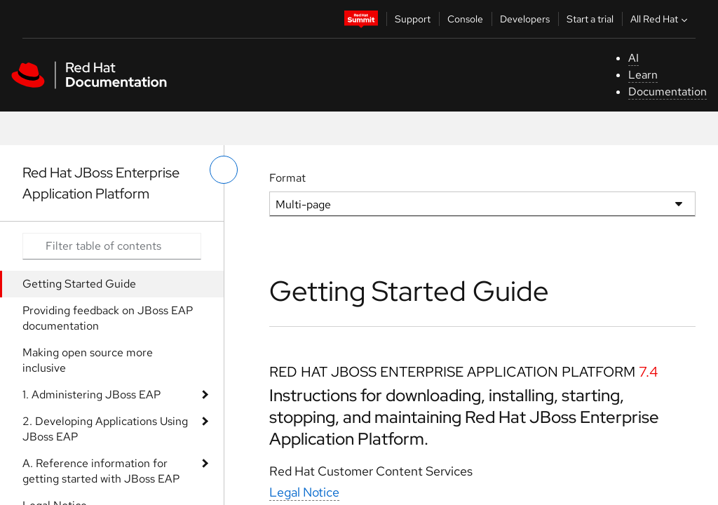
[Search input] (111, 246)
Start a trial (590, 19)
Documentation (667, 91)
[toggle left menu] (224, 170)
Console (465, 19)
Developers (525, 19)
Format (287, 177)
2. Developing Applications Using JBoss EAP (105, 429)
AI (633, 57)
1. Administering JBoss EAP (91, 394)
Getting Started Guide (79, 283)
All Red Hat (660, 19)
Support (413, 19)
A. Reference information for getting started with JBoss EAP (101, 471)
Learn (643, 74)
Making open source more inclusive (87, 360)
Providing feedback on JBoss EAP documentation (107, 318)
